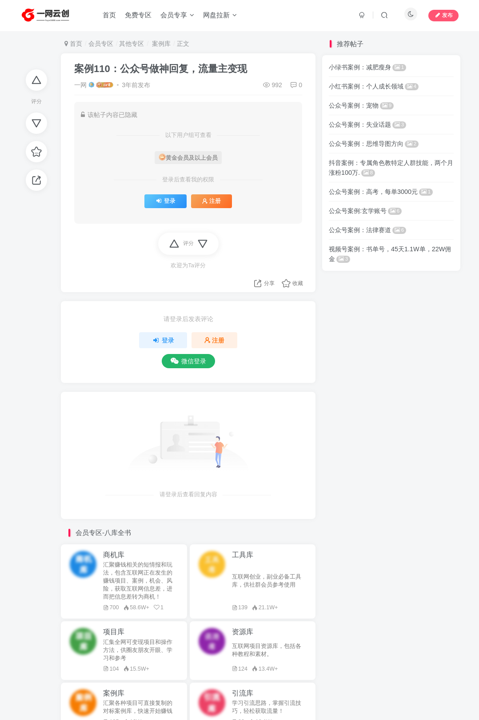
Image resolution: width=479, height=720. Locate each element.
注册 (211, 201)
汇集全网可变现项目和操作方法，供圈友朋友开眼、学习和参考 (137, 650)
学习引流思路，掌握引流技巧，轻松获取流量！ (266, 707)
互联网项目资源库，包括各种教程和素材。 (266, 650)
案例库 (160, 43)
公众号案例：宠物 (361, 105)
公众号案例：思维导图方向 (374, 143)
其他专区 (131, 43)
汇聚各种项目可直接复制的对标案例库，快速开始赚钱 (137, 707)
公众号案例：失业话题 (367, 124)
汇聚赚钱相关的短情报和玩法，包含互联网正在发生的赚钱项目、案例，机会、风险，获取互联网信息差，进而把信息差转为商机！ (137, 581)
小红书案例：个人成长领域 (374, 86)
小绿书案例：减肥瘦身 (367, 67)
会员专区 (100, 43)
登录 (166, 201)
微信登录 (188, 361)
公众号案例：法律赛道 (367, 229)
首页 (73, 43)
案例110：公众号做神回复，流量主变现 (160, 68)
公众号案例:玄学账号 (365, 210)
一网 (80, 84)
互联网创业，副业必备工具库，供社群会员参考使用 (266, 581)
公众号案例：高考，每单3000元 (381, 191)
